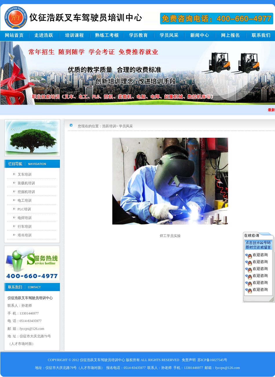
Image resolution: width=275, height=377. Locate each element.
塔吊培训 (25, 235)
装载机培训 (26, 183)
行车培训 (25, 227)
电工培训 (25, 200)
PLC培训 (24, 209)
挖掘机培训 (26, 192)
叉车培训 (25, 174)
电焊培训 (25, 218)
